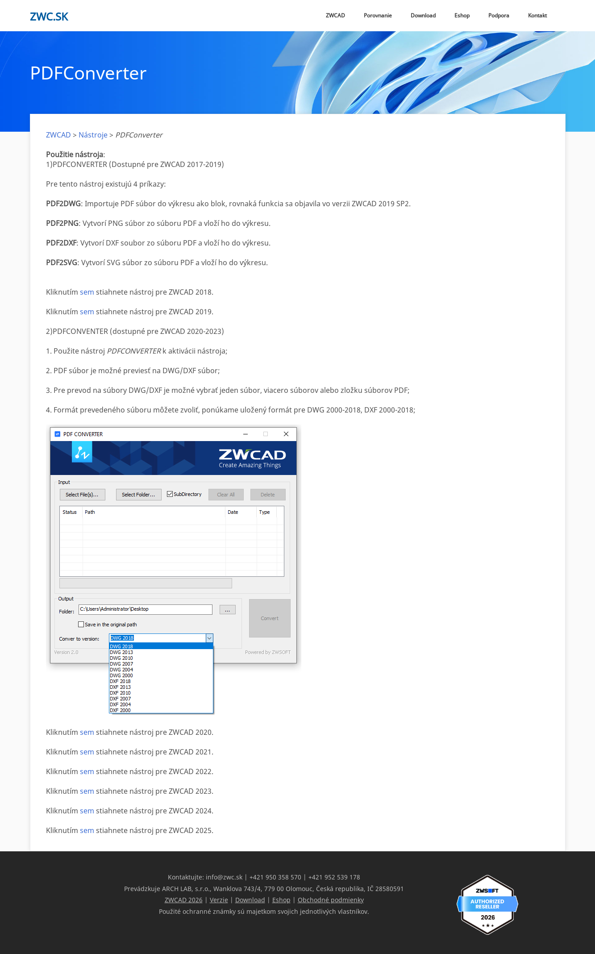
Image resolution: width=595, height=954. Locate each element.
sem (87, 292)
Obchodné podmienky (331, 899)
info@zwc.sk (224, 877)
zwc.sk (49, 16)
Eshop (462, 15)
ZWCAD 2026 (184, 899)
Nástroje (93, 135)
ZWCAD (335, 15)
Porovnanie (378, 15)
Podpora (498, 15)
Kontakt (537, 15)
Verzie (219, 899)
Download (423, 15)
